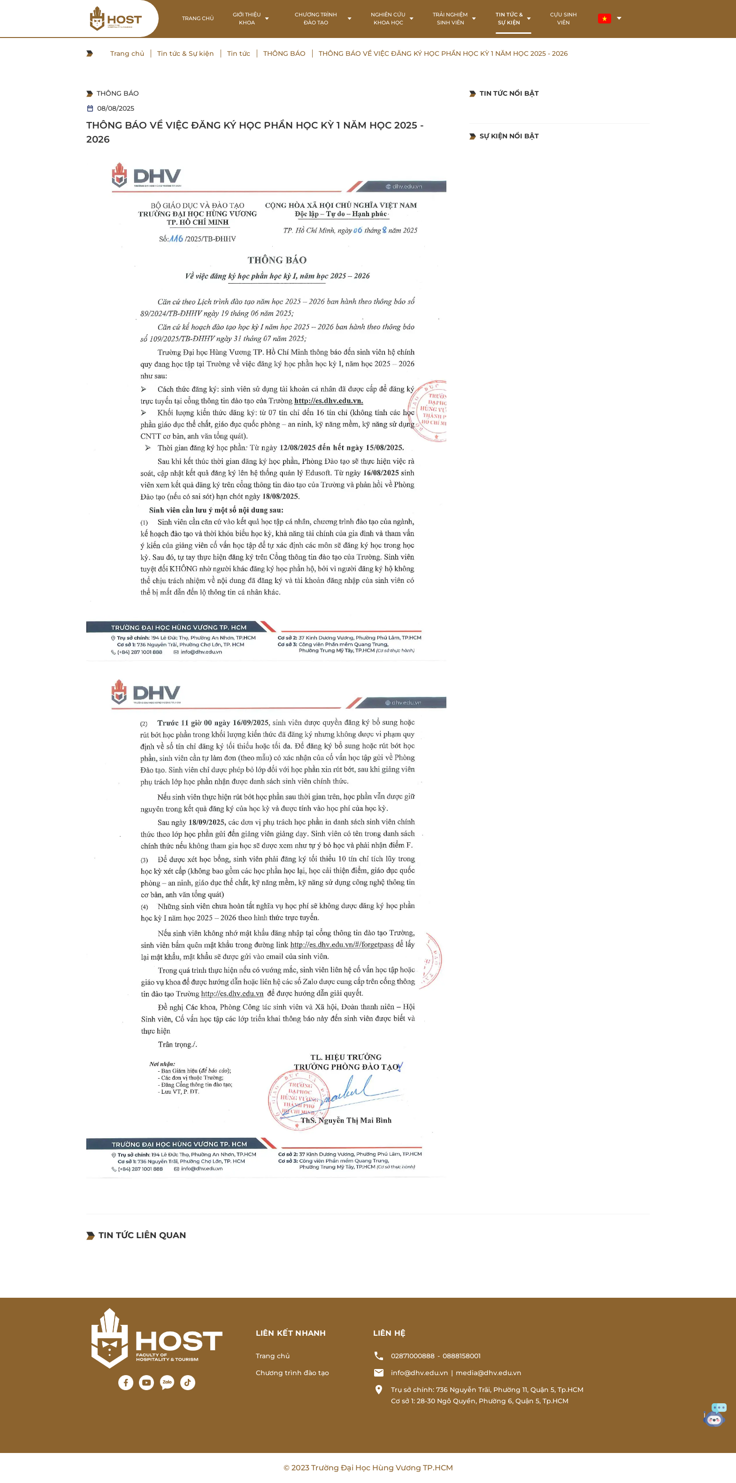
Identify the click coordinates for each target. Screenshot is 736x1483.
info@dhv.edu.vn (419, 1373)
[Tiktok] (187, 1382)
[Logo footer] (157, 1337)
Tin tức (238, 53)
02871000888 (413, 1356)
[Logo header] (116, 18)
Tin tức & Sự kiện (185, 53)
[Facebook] (125, 1382)
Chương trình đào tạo (292, 1373)
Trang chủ (127, 53)
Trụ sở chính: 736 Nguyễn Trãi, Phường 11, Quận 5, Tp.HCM (487, 1389)
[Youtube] (146, 1382)
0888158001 (462, 1356)
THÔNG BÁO (284, 53)
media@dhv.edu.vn (488, 1373)
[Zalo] (167, 1382)
